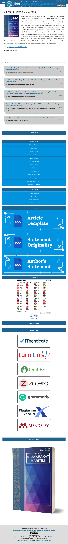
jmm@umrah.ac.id (26, 540)
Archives (11, 6)
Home (5, 6)
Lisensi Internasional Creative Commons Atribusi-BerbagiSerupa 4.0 (34, 530)
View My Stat (34, 318)
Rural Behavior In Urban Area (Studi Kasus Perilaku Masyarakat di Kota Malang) (30, 118)
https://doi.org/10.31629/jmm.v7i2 (17, 47)
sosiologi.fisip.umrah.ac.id (43, 540)
